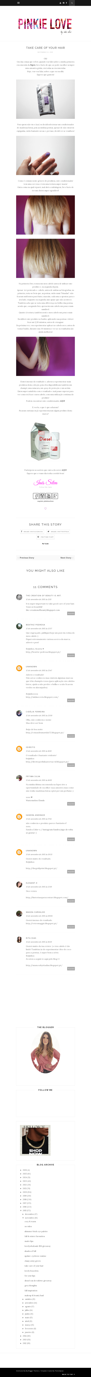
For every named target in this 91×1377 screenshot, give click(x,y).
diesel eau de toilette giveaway (38, 1280)
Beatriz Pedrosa (35, 625)
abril (27, 1321)
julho (27, 1310)
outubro (28, 1299)
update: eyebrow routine (35, 1256)
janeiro (28, 1332)
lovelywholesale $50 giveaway (38, 1246)
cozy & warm (30, 1221)
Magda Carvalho (35, 912)
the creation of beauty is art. (44, 595)
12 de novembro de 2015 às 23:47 (39, 670)
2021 (24, 1188)
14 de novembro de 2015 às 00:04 (39, 916)
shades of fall (30, 1251)
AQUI (64, 470)
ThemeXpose (59, 1371)
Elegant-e (31, 883)
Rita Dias (31, 938)
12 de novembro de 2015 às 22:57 (39, 628)
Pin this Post (47, 537)
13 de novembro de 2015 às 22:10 (39, 887)
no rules (28, 1226)
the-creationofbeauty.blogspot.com (43, 610)
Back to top (68, 1374)
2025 (25, 1174)
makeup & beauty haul (34, 1295)
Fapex (32, 65)
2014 (25, 1336)
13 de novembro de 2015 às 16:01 (38, 751)
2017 (24, 1203)
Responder (71, 613)
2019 (25, 1196)
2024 (25, 1177)
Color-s (36, 829)
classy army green (33, 1261)
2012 (24, 1343)
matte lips (29, 1241)
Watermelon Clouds (35, 800)
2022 (25, 1185)
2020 (25, 1192)
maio (27, 1317)
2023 (25, 1181)
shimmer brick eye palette (36, 1231)
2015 (24, 1210)
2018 (24, 1199)
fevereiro (29, 1328)
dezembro (29, 1214)
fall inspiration (31, 1290)
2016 (25, 1207)
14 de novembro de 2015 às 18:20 (39, 942)
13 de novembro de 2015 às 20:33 (39, 854)
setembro (29, 1303)
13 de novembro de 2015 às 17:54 (38, 819)
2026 (25, 1170)
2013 (25, 1339)
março (28, 1325)
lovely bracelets (31, 1271)
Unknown (31, 666)
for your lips (30, 1276)
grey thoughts (31, 1285)
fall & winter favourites (35, 1236)
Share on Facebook (33, 531)
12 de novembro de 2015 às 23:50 (39, 715)
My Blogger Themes (32, 1371)
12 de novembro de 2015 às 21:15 (38, 599)
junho (27, 1314)
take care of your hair (34, 1266)
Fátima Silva (33, 776)
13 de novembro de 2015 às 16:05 (39, 780)
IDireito (30, 747)
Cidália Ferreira (35, 711)
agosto (28, 1306)
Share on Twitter (60, 531)
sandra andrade (35, 815)
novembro (29, 1218)
